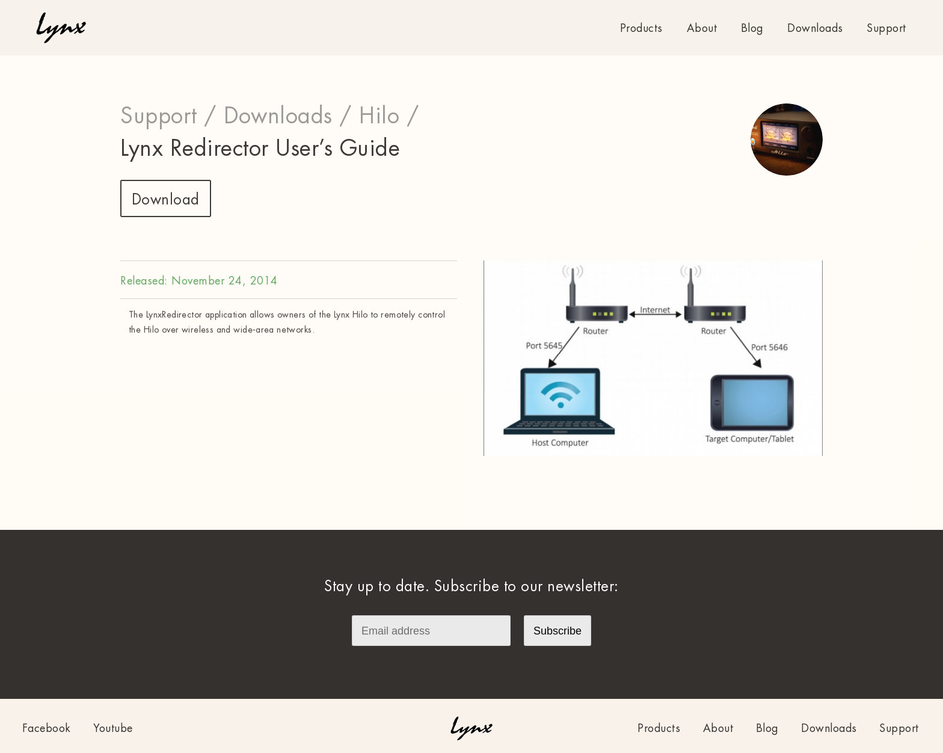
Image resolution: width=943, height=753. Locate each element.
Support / (168, 116)
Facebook (46, 728)
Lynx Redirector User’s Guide (260, 148)
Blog (752, 28)
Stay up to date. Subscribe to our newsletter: (471, 586)
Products (641, 28)
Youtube (113, 728)
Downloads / (288, 116)
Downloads (815, 28)
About (702, 28)
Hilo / (389, 116)
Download (166, 199)
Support (886, 28)
